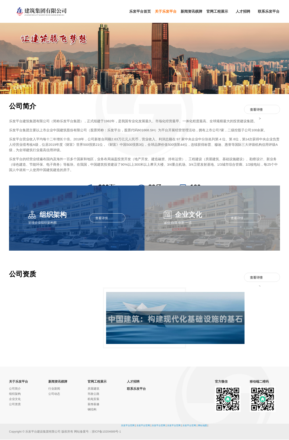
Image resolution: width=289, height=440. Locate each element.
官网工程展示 (97, 382)
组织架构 (15, 394)
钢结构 (92, 410)
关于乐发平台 (18, 382)
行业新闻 (54, 389)
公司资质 (15, 404)
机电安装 (93, 399)
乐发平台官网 (128, 426)
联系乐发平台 (136, 389)
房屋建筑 (93, 389)
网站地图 (202, 426)
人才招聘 (133, 382)
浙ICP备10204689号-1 (106, 432)
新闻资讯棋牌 (57, 382)
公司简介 (15, 389)
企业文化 (15, 399)
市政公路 (93, 394)
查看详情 (261, 110)
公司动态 (54, 394)
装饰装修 (93, 404)
